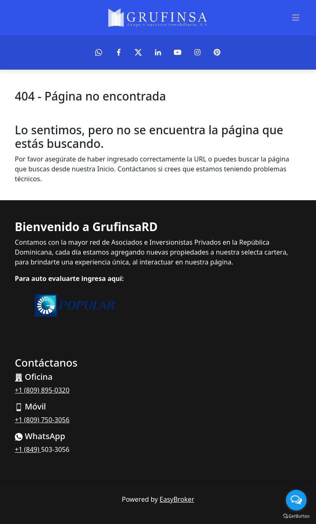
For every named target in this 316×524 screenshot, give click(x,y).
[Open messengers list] (296, 500)
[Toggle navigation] (296, 17)
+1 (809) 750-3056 (42, 419)
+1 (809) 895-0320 (42, 390)
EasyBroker (177, 499)
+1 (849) (28, 449)
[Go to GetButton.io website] (296, 515)
